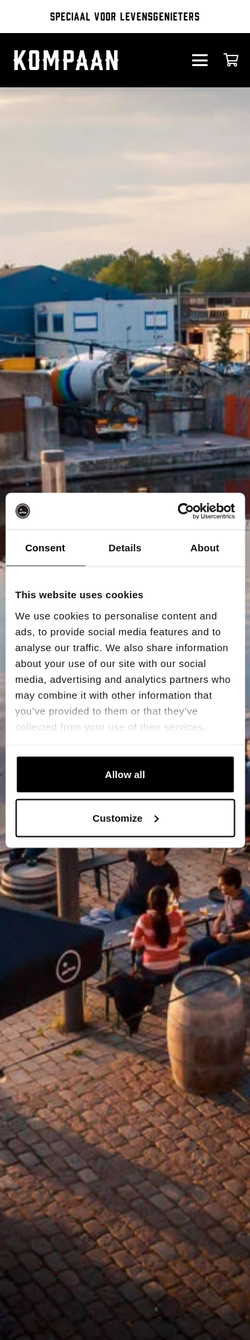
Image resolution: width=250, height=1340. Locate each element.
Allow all (125, 774)
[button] (199, 60)
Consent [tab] (45, 547)
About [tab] (205, 547)
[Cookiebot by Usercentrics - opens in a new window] (178, 511)
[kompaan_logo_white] (78, 60)
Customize (125, 817)
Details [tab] (125, 547)
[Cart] (231, 60)
